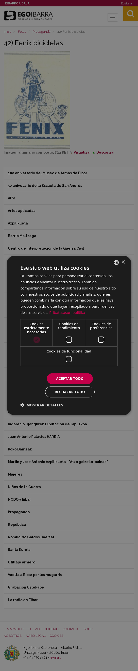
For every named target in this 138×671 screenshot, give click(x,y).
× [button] (123, 262)
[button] (41, 405)
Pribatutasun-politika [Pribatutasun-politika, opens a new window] (67, 312)
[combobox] (116, 262)
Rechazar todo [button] (70, 392)
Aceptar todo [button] (70, 378)
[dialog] (69, 335)
